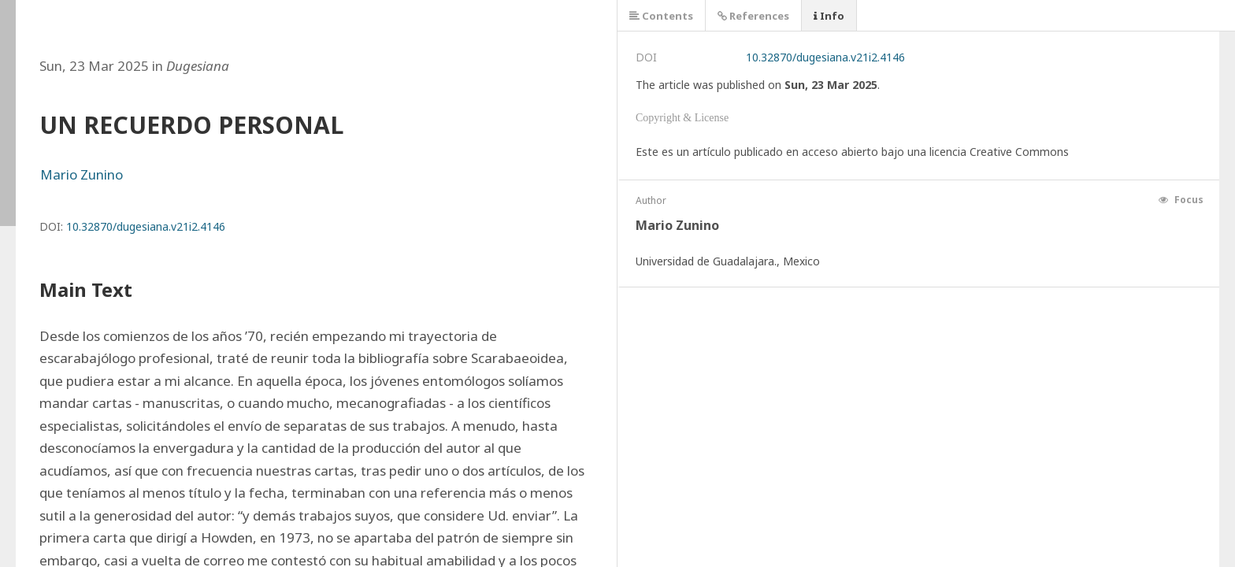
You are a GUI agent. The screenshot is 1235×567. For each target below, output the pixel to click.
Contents (661, 16)
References (753, 16)
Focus (1181, 199)
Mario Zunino (81, 174)
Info (829, 16)
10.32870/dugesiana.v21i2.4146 (145, 226)
